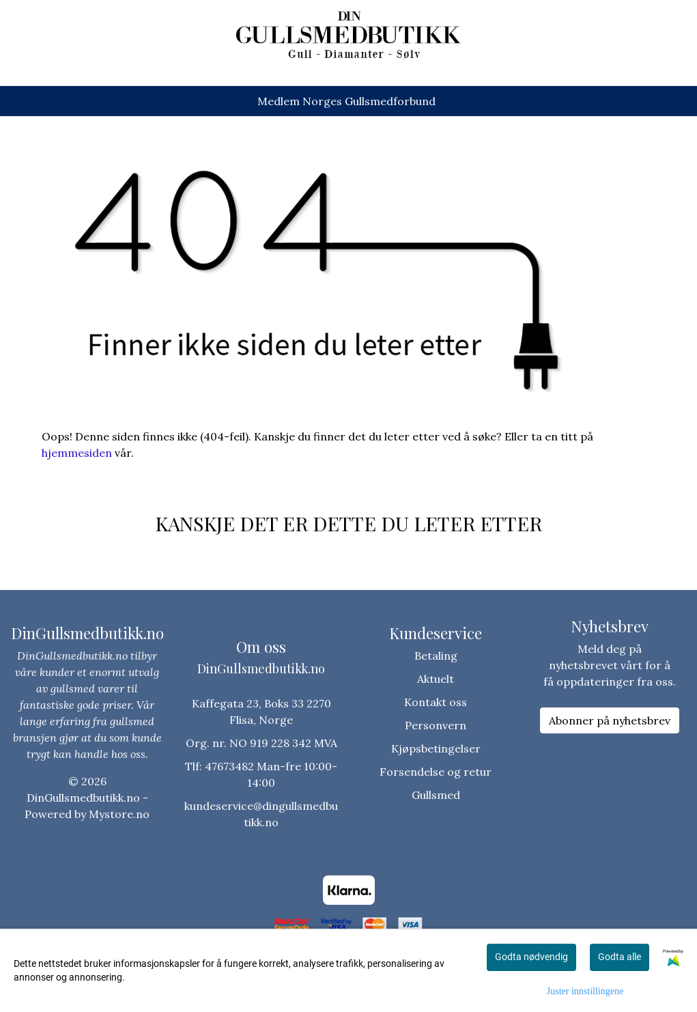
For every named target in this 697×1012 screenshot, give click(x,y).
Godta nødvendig (531, 956)
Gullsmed (436, 795)
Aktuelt (435, 679)
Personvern (435, 725)
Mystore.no (119, 814)
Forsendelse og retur (436, 771)
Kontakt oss (435, 702)
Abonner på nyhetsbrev (609, 720)
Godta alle (619, 956)
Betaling (435, 655)
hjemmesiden (77, 453)
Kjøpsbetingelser (436, 748)
